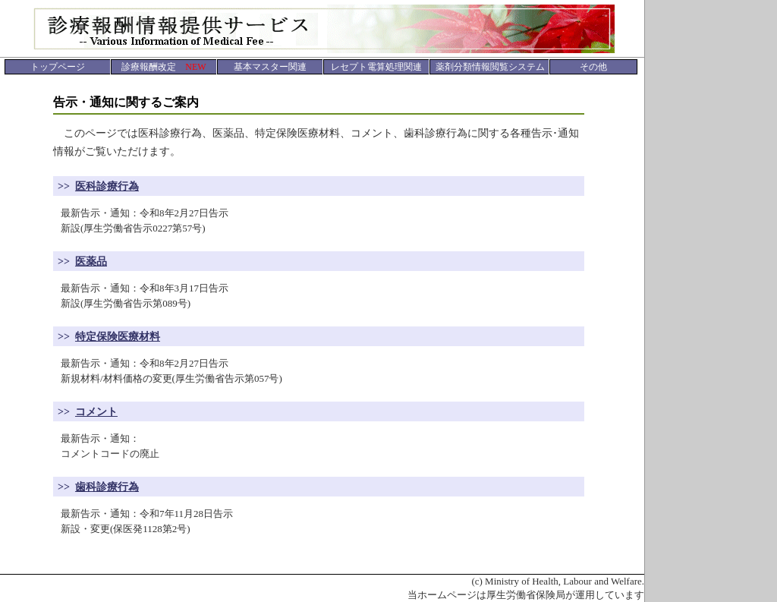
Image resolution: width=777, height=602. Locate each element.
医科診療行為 (107, 186)
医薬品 (91, 261)
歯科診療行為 (107, 487)
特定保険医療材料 (117, 336)
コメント (96, 412)
